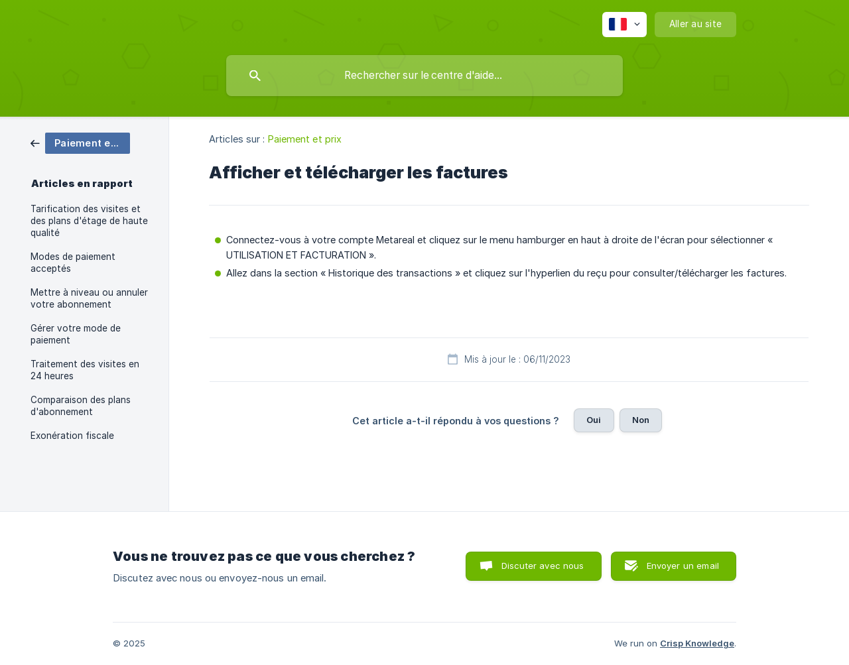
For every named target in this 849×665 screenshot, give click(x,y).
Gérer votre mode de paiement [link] (76, 334)
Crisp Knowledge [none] (697, 643)
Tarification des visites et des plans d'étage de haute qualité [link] (89, 221)
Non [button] (640, 419)
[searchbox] (424, 75)
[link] (80, 142)
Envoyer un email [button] (683, 565)
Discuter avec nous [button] (542, 565)
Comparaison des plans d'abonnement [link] (81, 405)
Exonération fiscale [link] (72, 435)
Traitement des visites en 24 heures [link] (85, 370)
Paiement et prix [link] (305, 139)
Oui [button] (593, 419)
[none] (624, 24)
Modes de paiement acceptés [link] (73, 262)
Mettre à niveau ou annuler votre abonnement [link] (89, 298)
